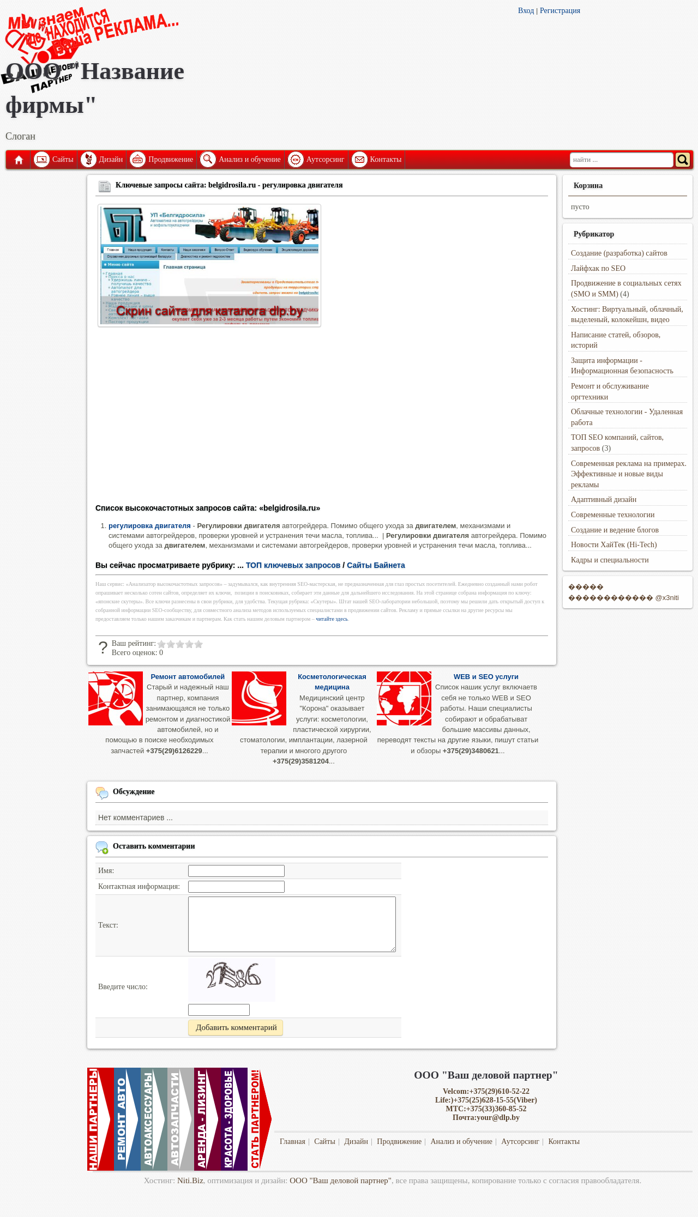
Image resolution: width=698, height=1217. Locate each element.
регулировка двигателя (150, 526)
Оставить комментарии (154, 846)
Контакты (386, 159)
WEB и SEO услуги (486, 677)
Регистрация (560, 11)
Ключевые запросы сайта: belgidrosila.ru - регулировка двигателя (229, 185)
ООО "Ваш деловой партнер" (341, 1180)
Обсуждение (134, 792)
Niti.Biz (190, 1180)
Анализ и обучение (249, 159)
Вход (526, 11)
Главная (18, 159)
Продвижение (170, 159)
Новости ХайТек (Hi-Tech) (614, 545)
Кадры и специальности (610, 560)
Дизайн (111, 159)
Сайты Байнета (376, 565)
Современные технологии (613, 515)
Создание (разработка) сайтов (619, 253)
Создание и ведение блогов (615, 530)
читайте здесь (332, 619)
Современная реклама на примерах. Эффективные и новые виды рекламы (629, 474)
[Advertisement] (321, 418)
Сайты (63, 159)
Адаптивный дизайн (603, 499)
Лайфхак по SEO (598, 268)
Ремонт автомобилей (188, 677)
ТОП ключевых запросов (293, 565)
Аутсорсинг (325, 159)
